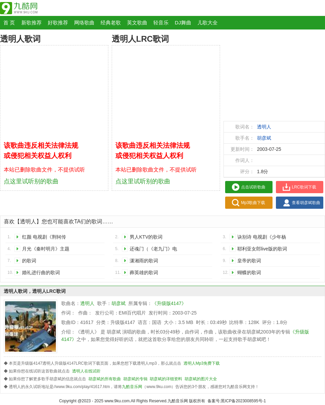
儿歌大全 (207, 22)
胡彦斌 (264, 138)
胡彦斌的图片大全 (201, 379)
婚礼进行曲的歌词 (41, 272)
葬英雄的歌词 (144, 272)
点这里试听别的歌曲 (31, 181)
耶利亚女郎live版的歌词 (262, 248)
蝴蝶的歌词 (249, 272)
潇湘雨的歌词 (144, 260)
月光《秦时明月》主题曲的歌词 (45, 250)
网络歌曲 (84, 22)
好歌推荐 (58, 22)
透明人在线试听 (86, 371)
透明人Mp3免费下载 (201, 363)
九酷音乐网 (132, 386)
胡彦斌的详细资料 (166, 379)
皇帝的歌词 (249, 260)
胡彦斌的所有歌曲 (104, 379)
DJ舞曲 (183, 22)
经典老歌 (111, 22)
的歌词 (29, 260)
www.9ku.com (117, 401)
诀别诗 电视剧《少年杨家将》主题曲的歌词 (261, 238)
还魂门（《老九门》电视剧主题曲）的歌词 (153, 250)
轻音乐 (161, 22)
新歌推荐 (31, 22)
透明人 (264, 126)
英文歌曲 (137, 22)
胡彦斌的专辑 (135, 379)
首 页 (9, 22)
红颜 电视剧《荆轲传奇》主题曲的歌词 (44, 238)
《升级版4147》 (169, 303)
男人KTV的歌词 (146, 237)
